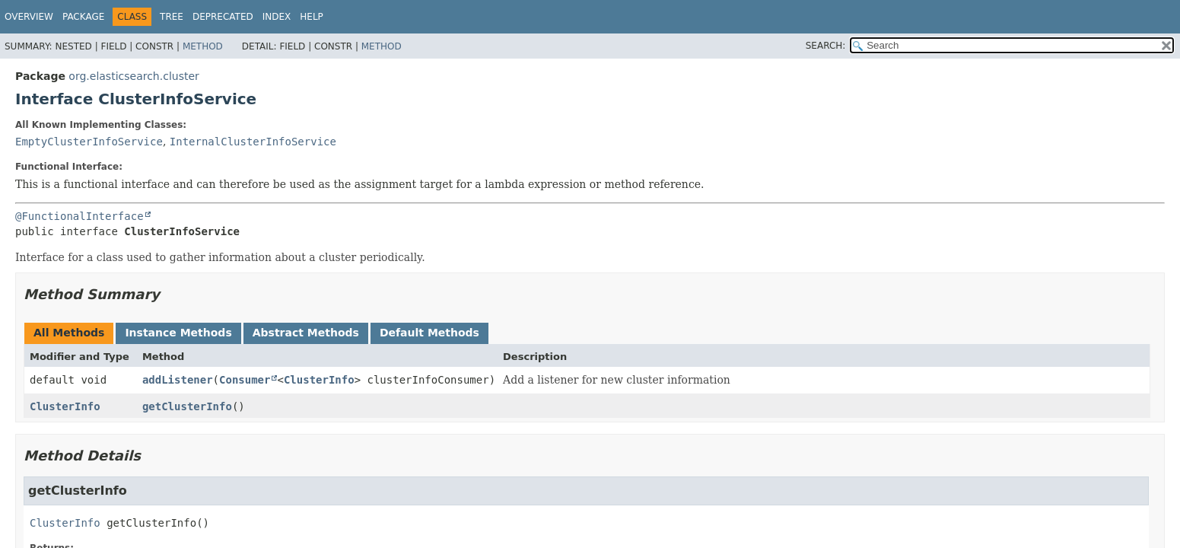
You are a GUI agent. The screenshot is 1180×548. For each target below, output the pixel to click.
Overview (29, 16)
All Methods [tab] (68, 333)
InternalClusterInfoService (253, 141)
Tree (171, 16)
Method (203, 46)
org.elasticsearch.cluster (133, 76)
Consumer (244, 380)
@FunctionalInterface (79, 216)
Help (311, 16)
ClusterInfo (319, 380)
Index (276, 16)
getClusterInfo (187, 406)
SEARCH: (826, 45)
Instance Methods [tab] (178, 333)
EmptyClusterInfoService (89, 141)
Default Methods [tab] (429, 333)
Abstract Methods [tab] (306, 333)
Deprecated (222, 16)
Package (83, 16)
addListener (177, 380)
